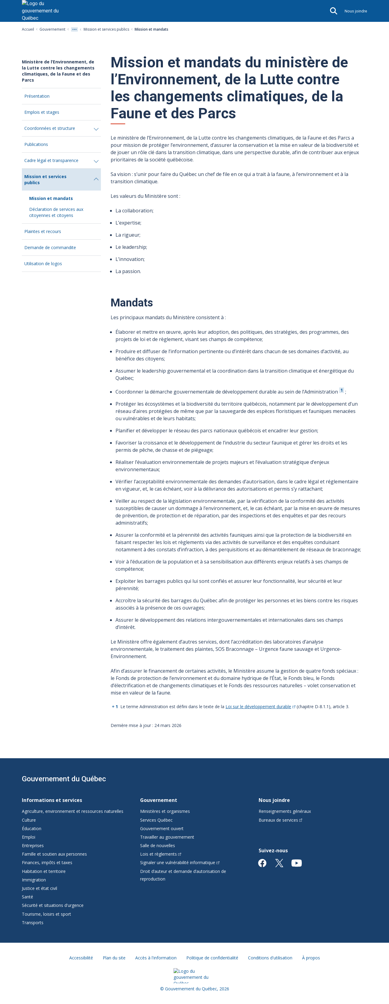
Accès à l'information (156, 958)
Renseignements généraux (285, 811)
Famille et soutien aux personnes (54, 854)
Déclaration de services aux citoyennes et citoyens (56, 212)
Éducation (31, 828)
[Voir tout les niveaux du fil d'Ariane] (74, 29)
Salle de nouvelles (157, 845)
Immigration (34, 880)
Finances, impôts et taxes (47, 862)
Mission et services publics (106, 29)
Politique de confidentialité (212, 958)
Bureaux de (280, 820)
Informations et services (52, 800)
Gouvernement (52, 29)
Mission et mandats (51, 198)
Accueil (28, 29)
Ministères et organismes (165, 811)
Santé (27, 897)
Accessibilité (81, 958)
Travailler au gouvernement (167, 837)
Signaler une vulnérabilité (179, 862)
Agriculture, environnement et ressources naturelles (72, 811)
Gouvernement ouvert (162, 828)
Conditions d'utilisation (270, 958)
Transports (32, 922)
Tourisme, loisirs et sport (46, 914)
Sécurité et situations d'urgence (53, 905)
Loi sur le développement (260, 706)
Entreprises (33, 845)
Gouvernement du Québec (64, 779)
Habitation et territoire (44, 871)
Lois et (160, 854)
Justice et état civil (39, 888)
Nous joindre (356, 11)
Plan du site (114, 958)
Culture (29, 820)
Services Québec (156, 820)
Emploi (28, 837)
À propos (311, 958)
